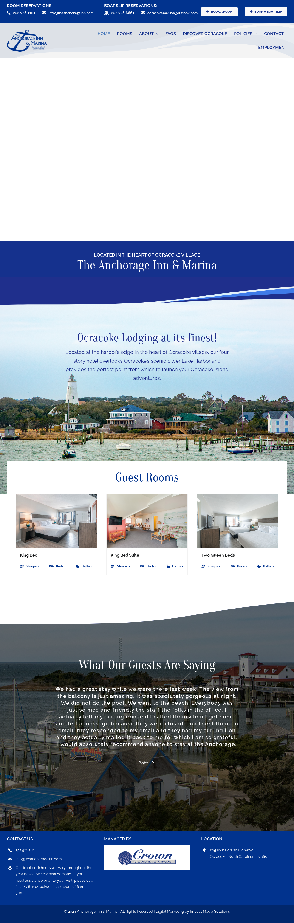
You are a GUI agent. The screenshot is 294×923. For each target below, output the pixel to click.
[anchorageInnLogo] (27, 31)
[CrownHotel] (147, 851)
